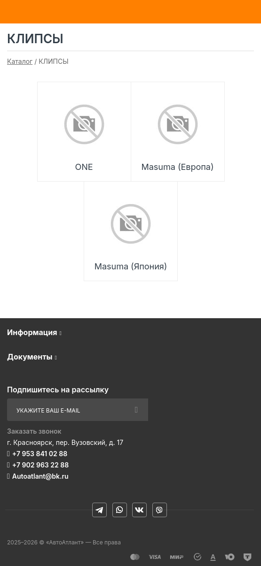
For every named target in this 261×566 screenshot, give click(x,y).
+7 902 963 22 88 (40, 465)
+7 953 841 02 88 (39, 454)
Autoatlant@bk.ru (40, 476)
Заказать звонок (34, 431)
